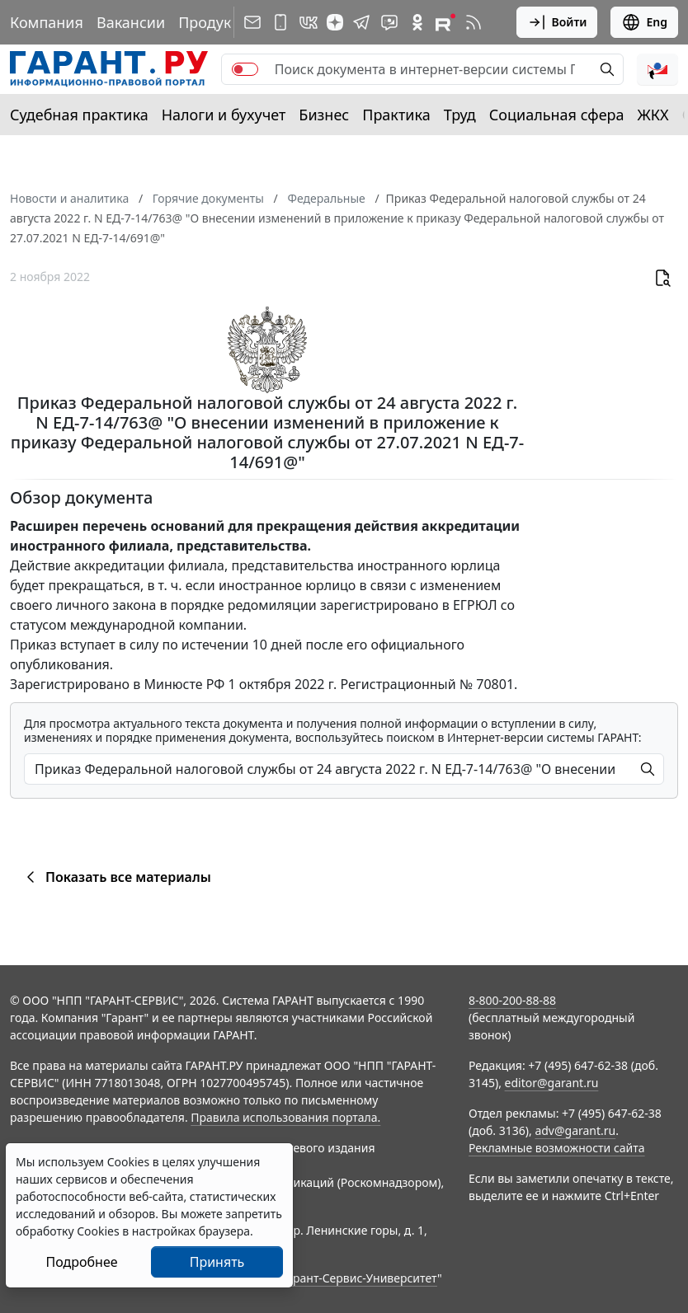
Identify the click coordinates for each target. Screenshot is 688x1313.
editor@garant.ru (552, 1082)
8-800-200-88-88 (512, 1000)
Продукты (213, 22)
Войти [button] (557, 22)
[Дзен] (335, 22)
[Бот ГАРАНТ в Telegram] (389, 22)
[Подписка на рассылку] (252, 22)
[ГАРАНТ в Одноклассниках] (417, 22)
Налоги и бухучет (224, 114)
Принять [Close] (217, 1262)
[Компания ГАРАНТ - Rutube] (445, 22)
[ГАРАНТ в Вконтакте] (308, 22)
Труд (460, 114)
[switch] (245, 69)
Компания (46, 22)
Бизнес (324, 114)
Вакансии (131, 22)
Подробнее (81, 1262)
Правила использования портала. (285, 1117)
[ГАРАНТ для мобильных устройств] (280, 22)
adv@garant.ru (575, 1130)
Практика (396, 114)
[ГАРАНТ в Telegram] (361, 22)
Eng (644, 22)
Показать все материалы (116, 877)
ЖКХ (653, 114)
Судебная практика (79, 114)
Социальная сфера (556, 114)
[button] (657, 69)
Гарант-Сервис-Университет (359, 1278)
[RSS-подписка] (473, 22)
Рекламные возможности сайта (557, 1148)
